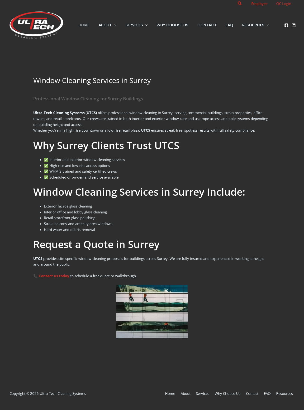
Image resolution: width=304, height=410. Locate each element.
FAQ (270, 393)
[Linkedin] (293, 25)
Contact (258, 393)
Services (212, 393)
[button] (243, 3)
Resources (286, 393)
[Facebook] (286, 25)
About (197, 393)
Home (184, 393)
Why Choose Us (235, 393)
